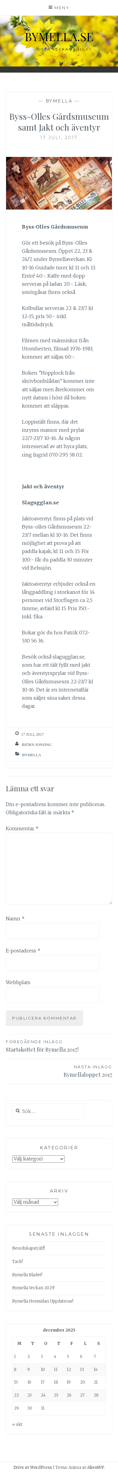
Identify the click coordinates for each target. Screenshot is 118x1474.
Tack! (17, 1261)
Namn (15, 919)
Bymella (59, 101)
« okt (17, 1424)
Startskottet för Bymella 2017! (59, 1045)
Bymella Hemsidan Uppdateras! (42, 1301)
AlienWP (95, 1467)
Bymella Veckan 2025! (33, 1287)
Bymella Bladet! (27, 1274)
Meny (61, 7)
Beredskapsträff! (28, 1248)
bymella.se (59, 36)
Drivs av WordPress (32, 1467)
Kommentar (22, 828)
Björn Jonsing (36, 745)
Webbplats (18, 982)
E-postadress (23, 951)
